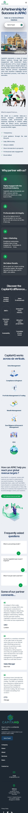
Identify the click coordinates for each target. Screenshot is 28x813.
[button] (26, 2)
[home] (4, 3)
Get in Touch (11, 25)
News (3, 760)
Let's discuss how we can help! (11, 496)
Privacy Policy (4, 808)
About (3, 752)
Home (3, 748)
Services (4, 756)
